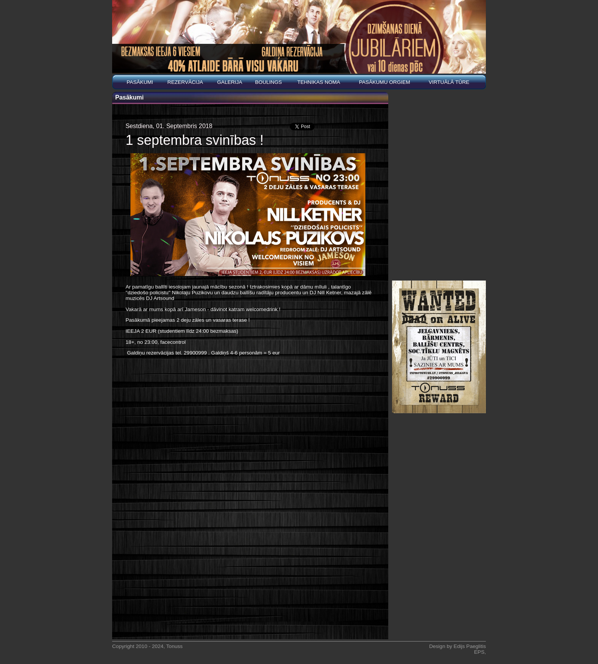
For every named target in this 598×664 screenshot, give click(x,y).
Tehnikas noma (318, 82)
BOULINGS (268, 82)
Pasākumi (140, 82)
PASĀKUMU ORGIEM (384, 82)
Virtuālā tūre (449, 82)
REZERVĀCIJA (185, 82)
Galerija (229, 82)
